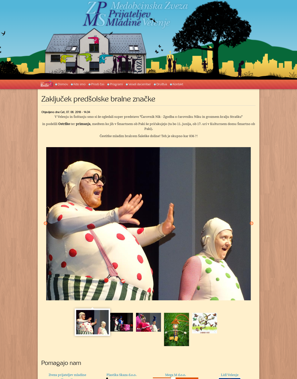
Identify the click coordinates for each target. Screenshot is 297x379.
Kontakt (178, 84)
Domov (63, 84)
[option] (148, 223)
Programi (116, 84)
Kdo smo (80, 84)
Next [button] (252, 224)
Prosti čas (97, 84)
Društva (162, 84)
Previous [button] (45, 224)
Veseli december (140, 84)
